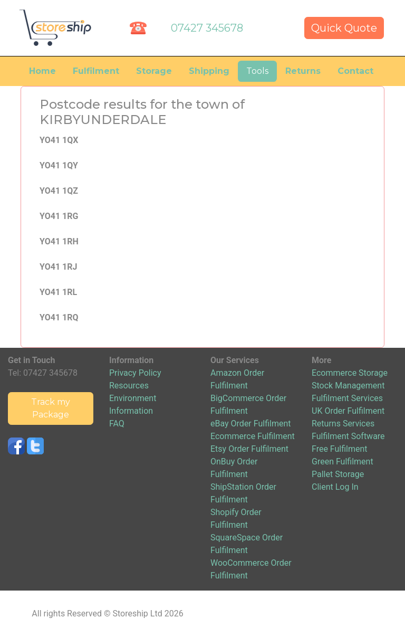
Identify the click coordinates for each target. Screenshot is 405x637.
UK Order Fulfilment (348, 411)
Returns (303, 71)
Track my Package (50, 408)
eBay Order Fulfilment (250, 424)
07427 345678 (207, 28)
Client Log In (335, 487)
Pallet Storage (338, 474)
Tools (257, 71)
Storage (154, 71)
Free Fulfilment (340, 449)
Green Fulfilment (342, 462)
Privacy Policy (135, 373)
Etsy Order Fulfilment (249, 449)
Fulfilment (96, 71)
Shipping (209, 71)
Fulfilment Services (347, 398)
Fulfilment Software (348, 436)
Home (42, 71)
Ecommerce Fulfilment (252, 436)
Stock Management (348, 386)
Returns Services (343, 424)
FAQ (116, 424)
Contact (355, 71)
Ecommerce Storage (350, 373)
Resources (129, 386)
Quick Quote (344, 28)
